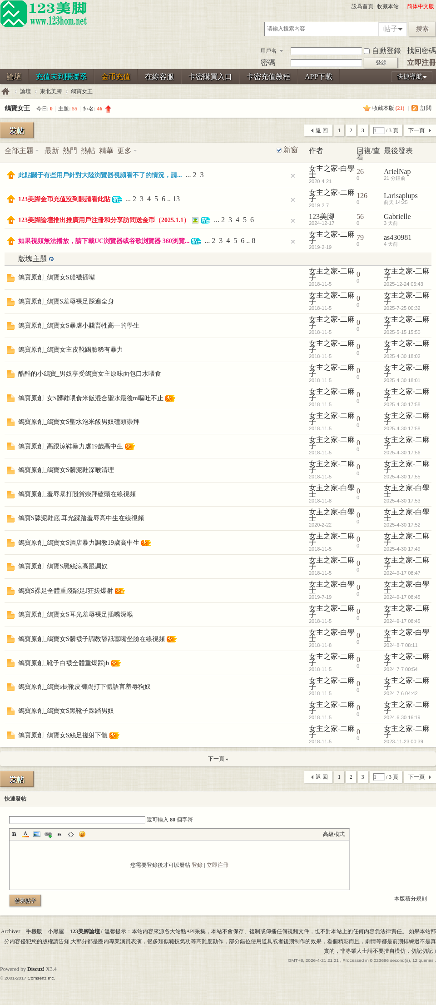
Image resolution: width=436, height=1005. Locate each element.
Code (70, 834)
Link (48, 834)
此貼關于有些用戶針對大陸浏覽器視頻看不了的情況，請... (100, 175)
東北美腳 (51, 91)
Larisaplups (401, 195)
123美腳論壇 (5, 91)
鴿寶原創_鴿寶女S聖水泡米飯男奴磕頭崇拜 (78, 421)
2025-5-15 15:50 (402, 332)
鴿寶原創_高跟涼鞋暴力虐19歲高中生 (70, 446)
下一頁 (416, 130)
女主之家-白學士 (332, 171)
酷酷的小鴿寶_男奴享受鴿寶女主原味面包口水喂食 (89, 373)
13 (176, 199)
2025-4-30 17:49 (402, 549)
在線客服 (159, 76)
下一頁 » (218, 759)
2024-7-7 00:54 (401, 669)
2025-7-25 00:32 (402, 308)
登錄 (197, 865)
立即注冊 (421, 62)
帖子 (390, 29)
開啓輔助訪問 (403, 6)
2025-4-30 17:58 (402, 404)
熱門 (70, 150)
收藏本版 (388, 108)
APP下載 (318, 76)
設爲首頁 (362, 6)
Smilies (82, 834)
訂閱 (426, 108)
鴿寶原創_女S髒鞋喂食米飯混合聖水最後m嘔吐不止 (91, 398)
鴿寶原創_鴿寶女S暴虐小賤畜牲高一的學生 (78, 325)
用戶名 (268, 51)
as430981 (397, 237)
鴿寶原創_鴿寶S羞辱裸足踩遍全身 (66, 301)
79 (360, 237)
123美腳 (321, 216)
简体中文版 (420, 6)
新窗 (290, 150)
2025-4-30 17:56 (402, 452)
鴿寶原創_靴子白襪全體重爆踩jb (63, 663)
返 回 (322, 130)
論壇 (14, 76)
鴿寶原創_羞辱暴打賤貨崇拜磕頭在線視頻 (77, 494)
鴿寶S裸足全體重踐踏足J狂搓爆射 (65, 590)
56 (360, 216)
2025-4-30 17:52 (402, 524)
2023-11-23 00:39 (403, 741)
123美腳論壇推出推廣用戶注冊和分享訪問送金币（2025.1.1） (104, 220)
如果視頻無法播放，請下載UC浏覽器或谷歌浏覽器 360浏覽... (103, 241)
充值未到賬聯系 (61, 76)
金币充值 (115, 76)
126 (362, 195)
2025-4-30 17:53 (402, 500)
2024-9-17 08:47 (402, 573)
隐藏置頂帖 (293, 176)
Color (25, 834)
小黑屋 (56, 931)
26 (360, 171)
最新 (52, 150)
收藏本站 (388, 6)
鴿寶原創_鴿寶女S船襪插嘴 (56, 277)
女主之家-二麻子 (332, 196)
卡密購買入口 (210, 76)
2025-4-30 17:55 (402, 476)
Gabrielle (397, 216)
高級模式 (334, 834)
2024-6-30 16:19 (402, 717)
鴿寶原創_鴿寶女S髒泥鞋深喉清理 (66, 470)
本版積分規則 (410, 899)
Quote (59, 834)
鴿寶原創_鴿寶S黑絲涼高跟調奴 (63, 566)
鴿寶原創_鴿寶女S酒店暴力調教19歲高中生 (78, 542)
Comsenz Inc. (41, 977)
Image (36, 834)
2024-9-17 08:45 (402, 597)
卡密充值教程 (268, 76)
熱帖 (88, 150)
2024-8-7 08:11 (401, 645)
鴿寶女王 (82, 91)
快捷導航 (409, 76)
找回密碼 (421, 51)
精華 (106, 150)
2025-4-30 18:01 (402, 380)
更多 (124, 150)
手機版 (34, 931)
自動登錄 (382, 51)
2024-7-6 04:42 (401, 693)
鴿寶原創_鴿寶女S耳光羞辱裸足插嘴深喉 (75, 614)
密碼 (268, 62)
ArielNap (397, 171)
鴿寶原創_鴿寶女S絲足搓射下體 (63, 735)
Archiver (10, 931)
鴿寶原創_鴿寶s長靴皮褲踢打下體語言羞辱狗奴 (84, 686)
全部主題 (19, 150)
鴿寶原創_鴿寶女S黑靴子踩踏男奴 (66, 710)
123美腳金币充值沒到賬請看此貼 (64, 199)
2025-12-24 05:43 (403, 284)
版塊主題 (32, 259)
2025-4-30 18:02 (402, 356)
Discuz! (36, 969)
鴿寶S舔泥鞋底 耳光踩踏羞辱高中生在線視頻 (81, 518)
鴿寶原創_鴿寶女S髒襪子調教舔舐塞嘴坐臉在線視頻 (91, 639)
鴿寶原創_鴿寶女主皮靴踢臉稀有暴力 (70, 349)
